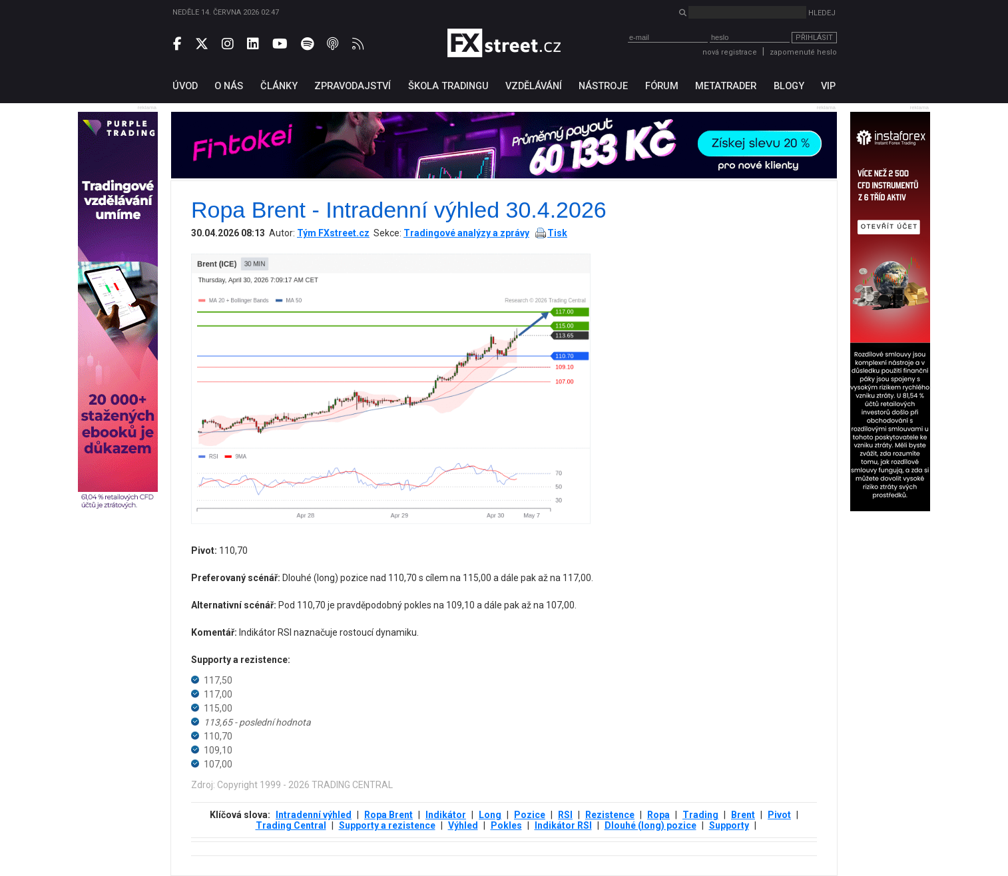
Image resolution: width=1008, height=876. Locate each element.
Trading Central (291, 825)
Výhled (463, 825)
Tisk (557, 233)
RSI (565, 814)
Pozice (529, 814)
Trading (700, 814)
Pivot (779, 814)
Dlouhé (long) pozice (650, 825)
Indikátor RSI (563, 825)
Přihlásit (814, 37)
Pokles (506, 825)
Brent (743, 814)
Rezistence (609, 814)
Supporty (729, 825)
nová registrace (729, 52)
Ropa (658, 814)
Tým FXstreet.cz (333, 233)
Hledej (822, 13)
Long (490, 814)
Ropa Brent (388, 814)
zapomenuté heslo (803, 52)
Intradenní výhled (314, 814)
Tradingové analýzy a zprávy (466, 233)
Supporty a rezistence (387, 825)
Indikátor (445, 814)
